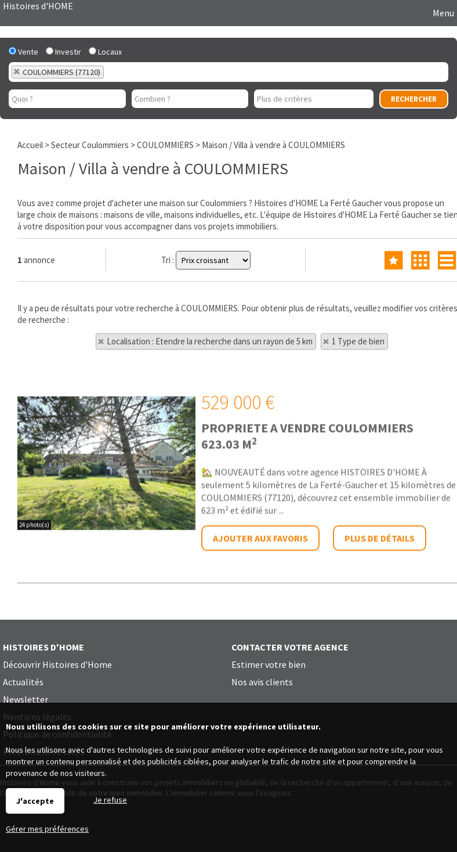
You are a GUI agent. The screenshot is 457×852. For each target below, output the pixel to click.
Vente (23, 51)
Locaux (105, 51)
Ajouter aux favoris (260, 613)
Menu (442, 13)
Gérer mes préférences (47, 829)
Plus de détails (379, 613)
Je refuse (110, 800)
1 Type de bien (358, 341)
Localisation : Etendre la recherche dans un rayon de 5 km (210, 341)
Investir (63, 51)
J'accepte (35, 801)
